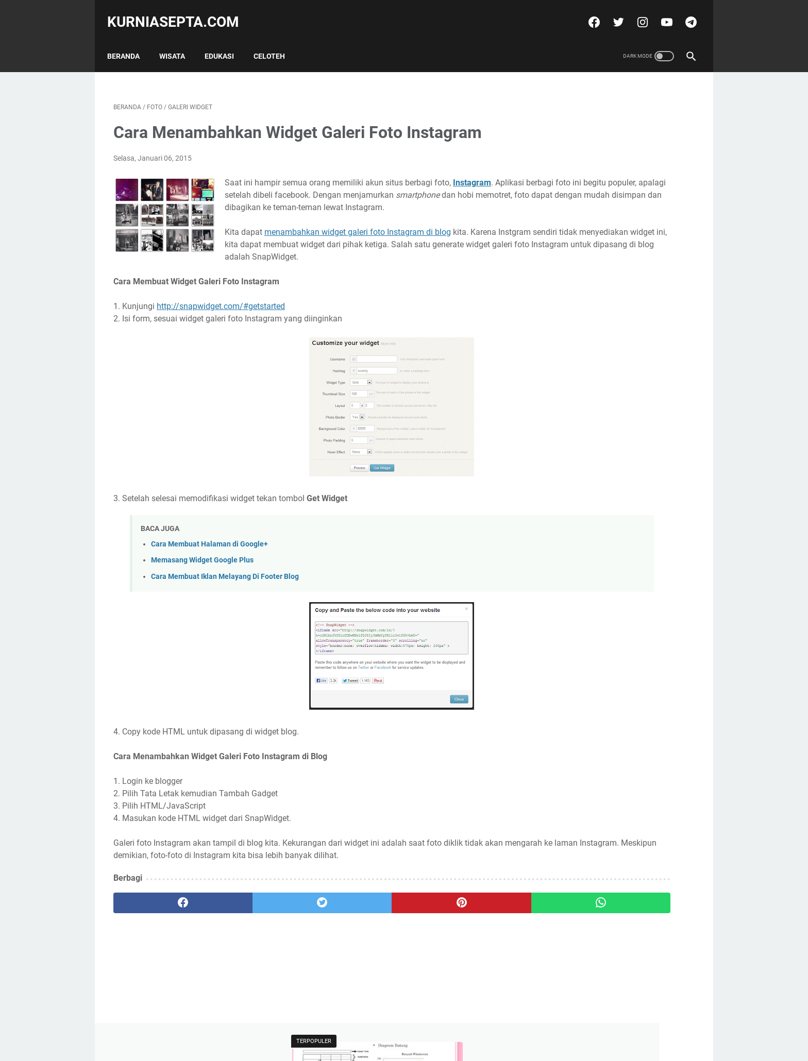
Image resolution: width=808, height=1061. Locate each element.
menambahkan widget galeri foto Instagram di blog (357, 236)
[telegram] (683, 12)
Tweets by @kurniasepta (584, 362)
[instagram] (635, 12)
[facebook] (587, 12)
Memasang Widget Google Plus (202, 576)
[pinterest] (357, 918)
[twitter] (611, 12)
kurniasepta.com (179, 12)
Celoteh (275, 41)
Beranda (129, 41)
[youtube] (659, 12)
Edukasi (225, 41)
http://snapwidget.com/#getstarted (221, 322)
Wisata (178, 41)
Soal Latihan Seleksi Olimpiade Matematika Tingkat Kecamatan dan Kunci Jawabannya (615, 228)
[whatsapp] (454, 918)
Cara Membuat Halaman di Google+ (209, 560)
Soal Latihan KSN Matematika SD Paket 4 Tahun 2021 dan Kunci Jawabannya (609, 313)
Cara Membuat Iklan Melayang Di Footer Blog (225, 592)
